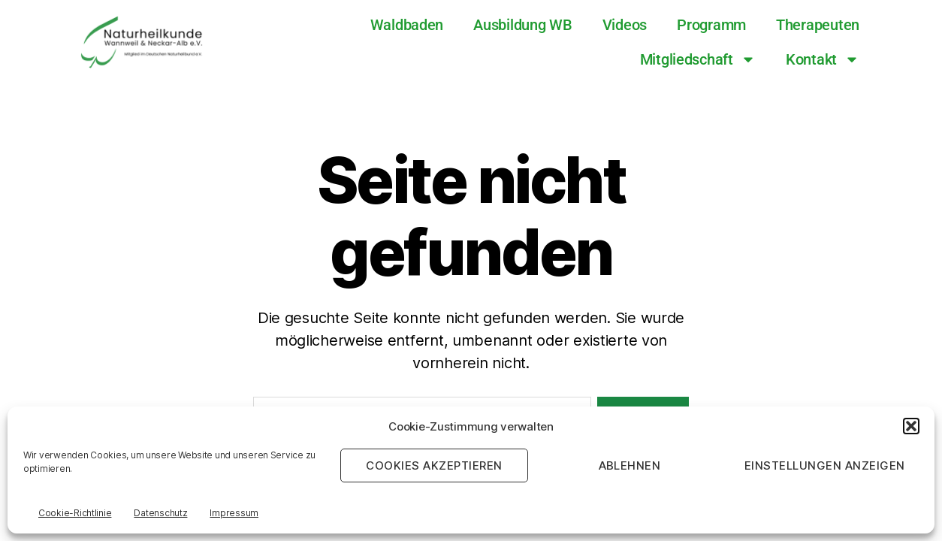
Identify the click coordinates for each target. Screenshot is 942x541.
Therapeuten (817, 25)
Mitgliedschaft (698, 59)
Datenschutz (160, 512)
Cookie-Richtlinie (74, 512)
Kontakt (822, 59)
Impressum (234, 512)
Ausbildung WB (522, 25)
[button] (911, 426)
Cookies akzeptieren (434, 465)
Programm (711, 25)
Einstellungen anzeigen (824, 465)
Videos (624, 25)
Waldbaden (407, 25)
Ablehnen (630, 465)
